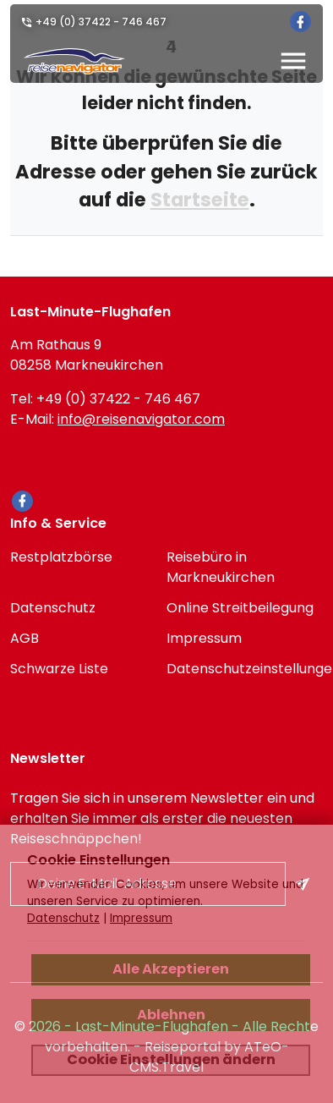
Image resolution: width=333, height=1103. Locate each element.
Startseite (199, 199)
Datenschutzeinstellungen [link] (244, 668)
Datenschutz (53, 607)
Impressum (204, 638)
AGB (24, 638)
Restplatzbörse (61, 557)
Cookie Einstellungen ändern (171, 1059)
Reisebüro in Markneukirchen (220, 567)
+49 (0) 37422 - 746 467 (100, 21)
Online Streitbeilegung (240, 607)
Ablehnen (171, 1014)
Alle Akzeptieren (170, 969)
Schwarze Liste (59, 668)
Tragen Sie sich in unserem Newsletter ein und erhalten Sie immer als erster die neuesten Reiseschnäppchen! (162, 818)
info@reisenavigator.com (141, 419)
